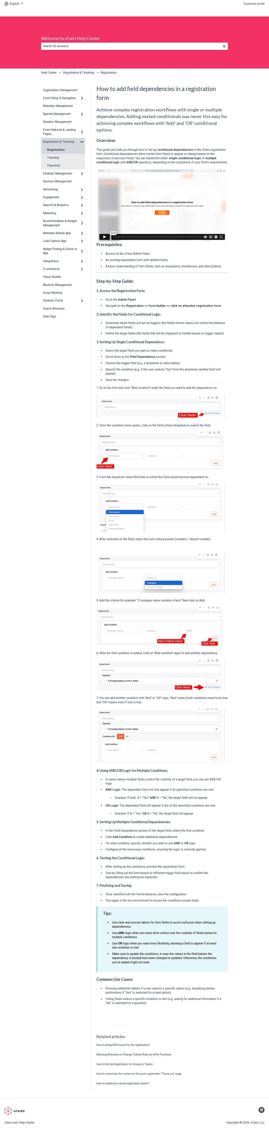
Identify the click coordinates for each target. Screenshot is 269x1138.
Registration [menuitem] (56, 150)
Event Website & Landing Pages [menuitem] (59, 132)
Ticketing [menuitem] (53, 157)
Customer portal (254, 3)
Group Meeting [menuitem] (52, 292)
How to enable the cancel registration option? (122, 1083)
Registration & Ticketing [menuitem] (58, 141)
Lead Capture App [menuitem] (54, 241)
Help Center (49, 72)
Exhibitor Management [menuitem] (57, 173)
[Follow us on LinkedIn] (262, 1110)
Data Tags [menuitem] (49, 316)
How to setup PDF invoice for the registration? (123, 1044)
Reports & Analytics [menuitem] (56, 205)
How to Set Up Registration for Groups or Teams (124, 1064)
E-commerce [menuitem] (51, 269)
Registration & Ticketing (78, 72)
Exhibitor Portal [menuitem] (53, 300)
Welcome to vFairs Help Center (70, 38)
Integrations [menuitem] (51, 261)
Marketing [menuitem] (49, 213)
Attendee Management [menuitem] (58, 106)
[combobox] (131, 46)
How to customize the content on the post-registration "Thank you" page (139, 1073)
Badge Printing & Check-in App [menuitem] (60, 251)
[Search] (224, 46)
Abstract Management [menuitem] (57, 285)
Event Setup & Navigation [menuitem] (59, 98)
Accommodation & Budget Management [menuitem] (60, 223)
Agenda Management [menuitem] (57, 114)
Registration (109, 72)
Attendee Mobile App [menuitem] (57, 233)
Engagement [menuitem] (51, 197)
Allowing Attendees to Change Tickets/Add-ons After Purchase (133, 1054)
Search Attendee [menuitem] (54, 308)
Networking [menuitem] (50, 189)
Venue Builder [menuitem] (52, 277)
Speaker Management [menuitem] (57, 121)
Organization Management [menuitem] (60, 90)
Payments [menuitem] (53, 165)
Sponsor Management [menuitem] (57, 181)
